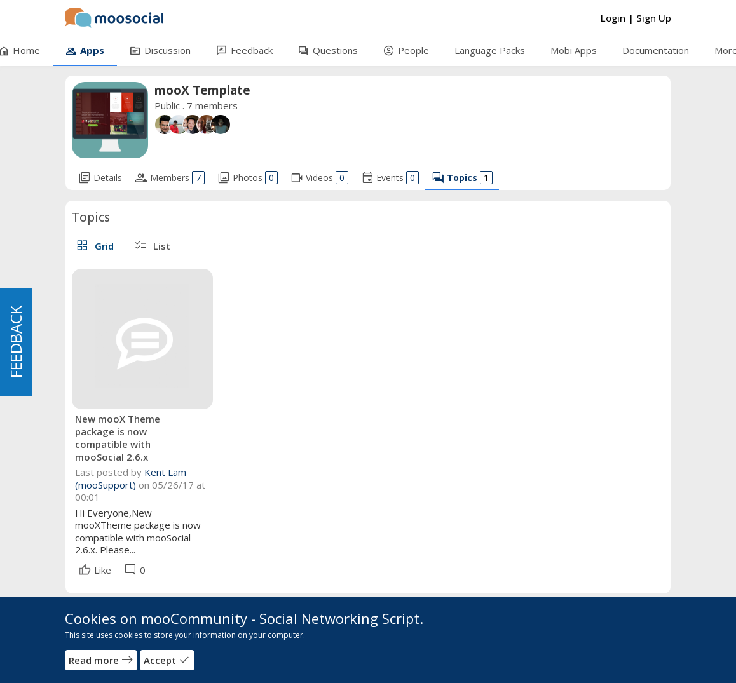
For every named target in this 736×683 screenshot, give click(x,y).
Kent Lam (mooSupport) (130, 478)
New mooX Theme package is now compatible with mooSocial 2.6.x (117, 437)
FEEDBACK (15, 342)
